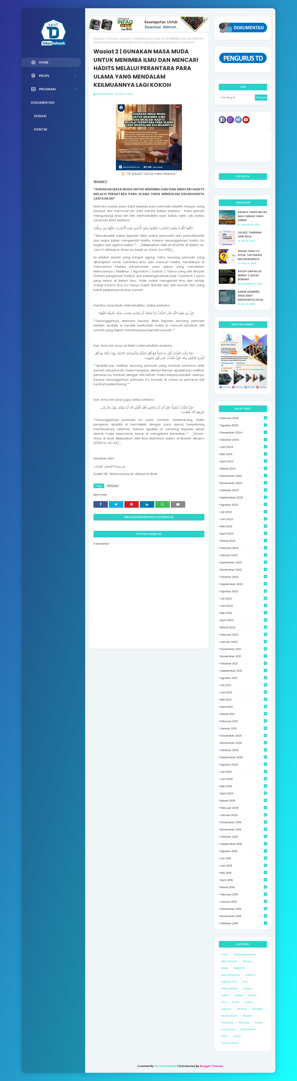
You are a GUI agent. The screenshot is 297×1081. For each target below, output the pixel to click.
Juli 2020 (243, 772)
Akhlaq (247, 961)
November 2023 (243, 483)
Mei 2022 (243, 613)
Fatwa (225, 995)
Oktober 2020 (243, 750)
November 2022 (243, 570)
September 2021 (243, 671)
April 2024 (243, 461)
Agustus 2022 (243, 591)
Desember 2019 (243, 822)
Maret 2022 (243, 627)
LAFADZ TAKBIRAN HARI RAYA (250, 235)
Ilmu (224, 1002)
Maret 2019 (243, 887)
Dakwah (250, 975)
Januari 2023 (243, 555)
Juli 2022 (243, 599)
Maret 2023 (243, 541)
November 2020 (243, 743)
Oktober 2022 (243, 577)
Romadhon (248, 1029)
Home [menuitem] (39, 62)
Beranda (99, 38)
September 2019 (243, 844)
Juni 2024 (243, 447)
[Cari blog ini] (237, 97)
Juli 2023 (243, 512)
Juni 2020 (243, 779)
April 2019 (243, 880)
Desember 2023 (243, 476)
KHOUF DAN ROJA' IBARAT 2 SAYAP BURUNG (250, 275)
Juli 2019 (243, 858)
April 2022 (243, 620)
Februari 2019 (243, 894)
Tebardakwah (104, 94)
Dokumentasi (229, 988)
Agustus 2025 (243, 425)
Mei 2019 (243, 873)
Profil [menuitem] (40, 75)
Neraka (247, 1015)
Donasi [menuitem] (40, 116)
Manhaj (242, 1009)
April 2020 (243, 793)
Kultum (249, 1002)
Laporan (226, 1009)
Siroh (224, 1036)
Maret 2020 (243, 801)
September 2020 (243, 757)
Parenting (227, 1022)
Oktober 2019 (243, 837)
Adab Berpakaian (245, 954)
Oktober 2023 (243, 490)
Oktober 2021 (243, 663)
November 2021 (243, 656)
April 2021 (243, 707)
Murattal (257, 1009)
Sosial (237, 1036)
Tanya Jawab (230, 1043)
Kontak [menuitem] (40, 129)
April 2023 (243, 534)
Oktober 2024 (243, 440)
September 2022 (243, 584)
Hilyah (252, 995)
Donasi (247, 988)
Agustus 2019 (243, 851)
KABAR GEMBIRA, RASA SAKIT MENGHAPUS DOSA (250, 296)
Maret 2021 (243, 714)
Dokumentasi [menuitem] (42, 102)
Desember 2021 (243, 649)
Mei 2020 (243, 786)
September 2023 (243, 497)
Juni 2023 (243, 519)
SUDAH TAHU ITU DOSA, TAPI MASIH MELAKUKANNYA (250, 255)
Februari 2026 (243, 418)
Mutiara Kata (229, 1015)
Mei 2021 (243, 700)
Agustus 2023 (243, 505)
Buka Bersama (230, 975)
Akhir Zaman (229, 961)
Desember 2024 (243, 433)
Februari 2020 (243, 808)
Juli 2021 (243, 685)
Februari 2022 (243, 635)
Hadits (239, 995)
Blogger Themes (211, 1066)
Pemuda (112, 38)
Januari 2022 (243, 642)
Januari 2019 (243, 902)
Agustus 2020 (243, 765)
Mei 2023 (243, 526)
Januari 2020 (243, 815)
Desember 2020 (243, 736)
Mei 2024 (243, 454)
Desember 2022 (243, 562)
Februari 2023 (243, 548)
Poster (258, 1022)
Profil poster (228, 1029)
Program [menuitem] (43, 89)
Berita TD (239, 968)
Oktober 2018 (243, 923)
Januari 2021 (243, 728)
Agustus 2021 (243, 678)
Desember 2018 (243, 909)
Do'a (245, 981)
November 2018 (243, 916)
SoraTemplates (165, 1066)
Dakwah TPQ (229, 981)
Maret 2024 (243, 469)
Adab (224, 954)
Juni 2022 (243, 606)
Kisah (235, 1002)
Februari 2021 (243, 721)
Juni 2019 (243, 866)
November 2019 (243, 829)
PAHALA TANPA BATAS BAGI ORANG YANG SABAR (252, 216)
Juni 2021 (243, 692)
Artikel (224, 968)
